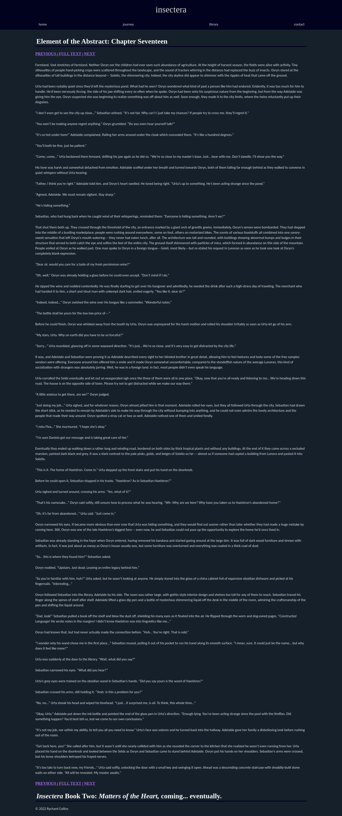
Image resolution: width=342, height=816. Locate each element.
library (213, 24)
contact (299, 24)
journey (128, 24)
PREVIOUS (46, 54)
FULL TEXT (70, 54)
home (43, 24)
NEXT (89, 54)
